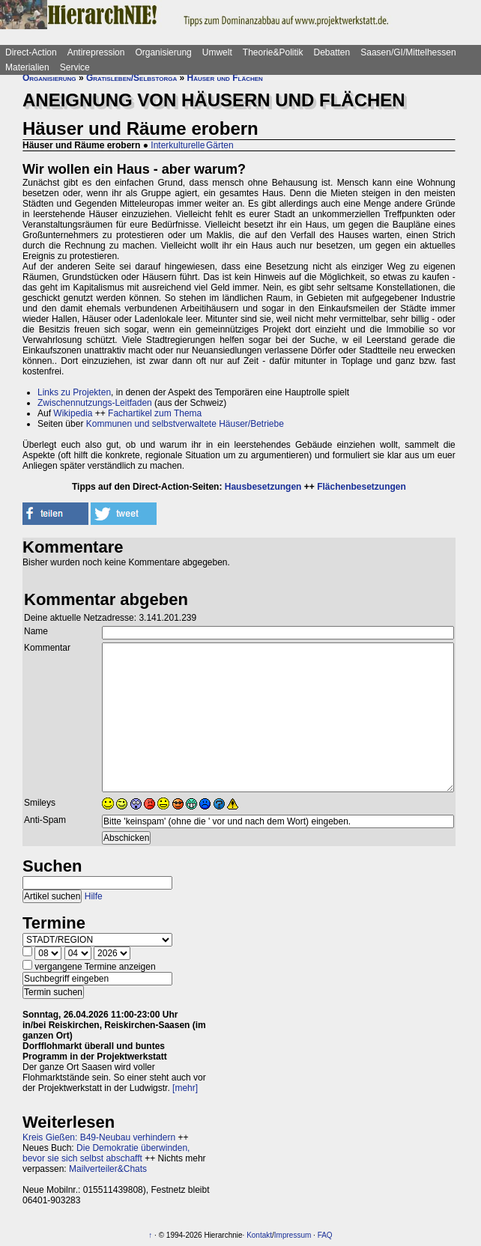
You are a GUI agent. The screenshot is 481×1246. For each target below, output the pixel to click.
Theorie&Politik (273, 52)
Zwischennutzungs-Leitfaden (94, 403)
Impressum (292, 1235)
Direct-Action (31, 52)
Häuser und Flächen (225, 78)
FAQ (325, 1235)
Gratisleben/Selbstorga (131, 78)
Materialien (27, 67)
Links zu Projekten (74, 392)
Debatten (332, 52)
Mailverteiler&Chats (108, 1169)
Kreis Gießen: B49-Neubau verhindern (98, 1137)
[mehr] (185, 1088)
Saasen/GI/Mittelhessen (408, 52)
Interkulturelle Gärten (192, 145)
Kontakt (259, 1235)
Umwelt (217, 52)
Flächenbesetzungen (361, 486)
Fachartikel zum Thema (155, 413)
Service (75, 67)
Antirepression (96, 52)
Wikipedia (72, 413)
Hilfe (94, 896)
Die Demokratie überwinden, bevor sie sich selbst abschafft (106, 1153)
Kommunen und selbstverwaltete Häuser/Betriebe (185, 424)
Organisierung (163, 52)
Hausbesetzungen (263, 486)
